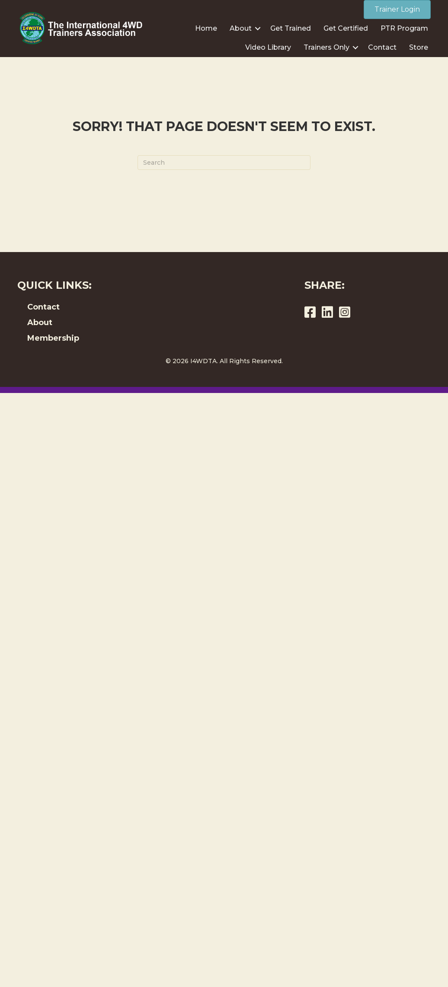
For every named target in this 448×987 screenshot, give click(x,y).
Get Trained (290, 28)
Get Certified (345, 28)
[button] (258, 28)
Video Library (268, 47)
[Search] (224, 162)
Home (206, 28)
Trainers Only (326, 47)
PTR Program (404, 28)
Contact (382, 47)
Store (418, 47)
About (241, 28)
